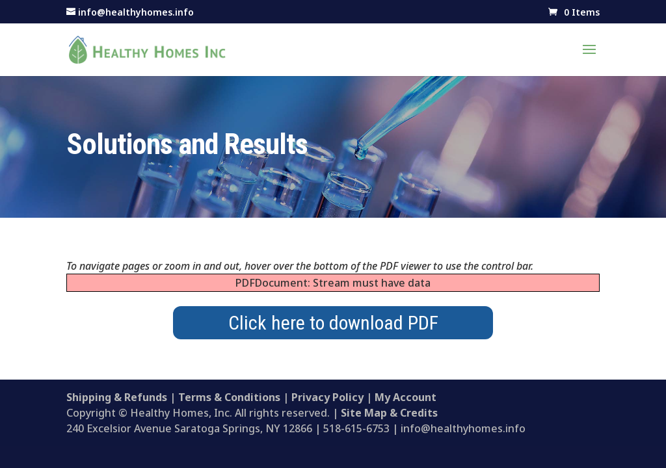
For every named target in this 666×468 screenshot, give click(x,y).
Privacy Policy (327, 397)
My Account (405, 397)
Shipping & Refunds (116, 397)
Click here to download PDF (333, 322)
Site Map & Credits (389, 413)
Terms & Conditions (229, 397)
